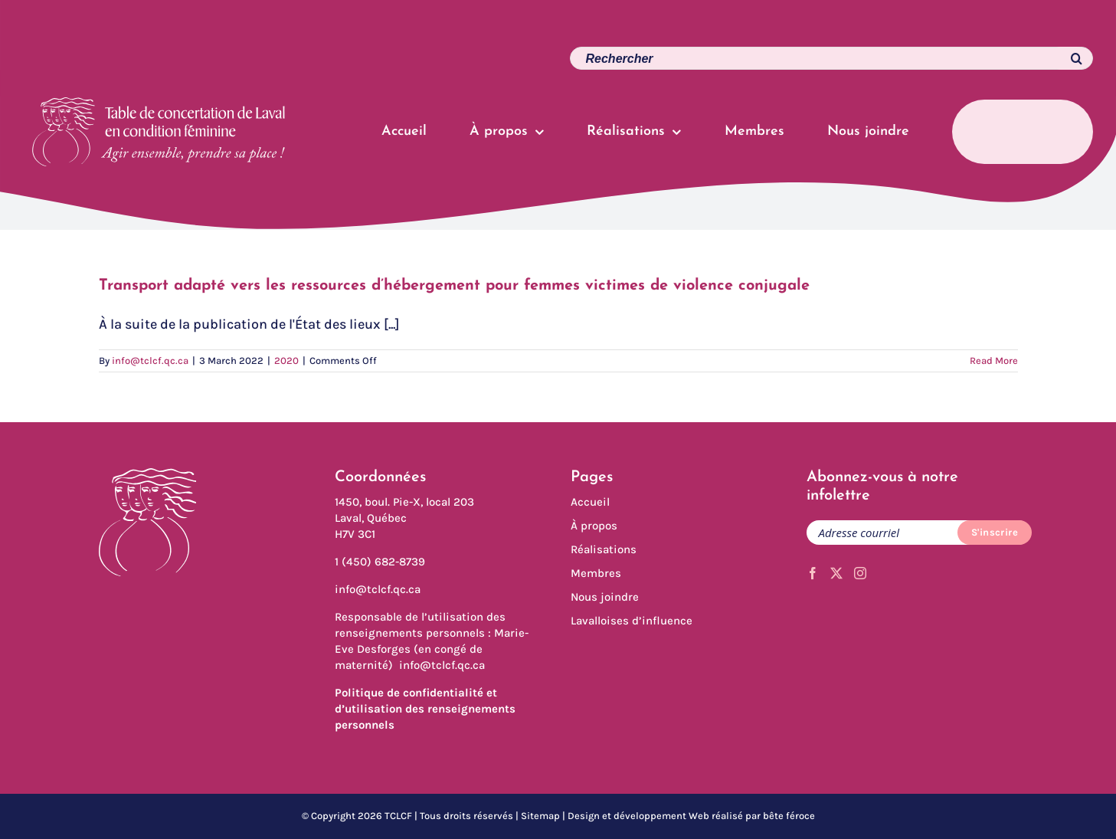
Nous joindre (605, 597)
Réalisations (604, 549)
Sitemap (540, 815)
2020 (286, 360)
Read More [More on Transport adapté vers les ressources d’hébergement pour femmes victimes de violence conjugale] (994, 360)
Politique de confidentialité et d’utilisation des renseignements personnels (425, 709)
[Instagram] (860, 573)
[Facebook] (813, 573)
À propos (594, 526)
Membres (596, 573)
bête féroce (789, 815)
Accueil (590, 502)
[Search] (1068, 58)
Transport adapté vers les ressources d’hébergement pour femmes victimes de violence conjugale (454, 285)
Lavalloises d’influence (631, 621)
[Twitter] (836, 573)
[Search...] (832, 58)
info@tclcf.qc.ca (150, 360)
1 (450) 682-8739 (380, 562)
